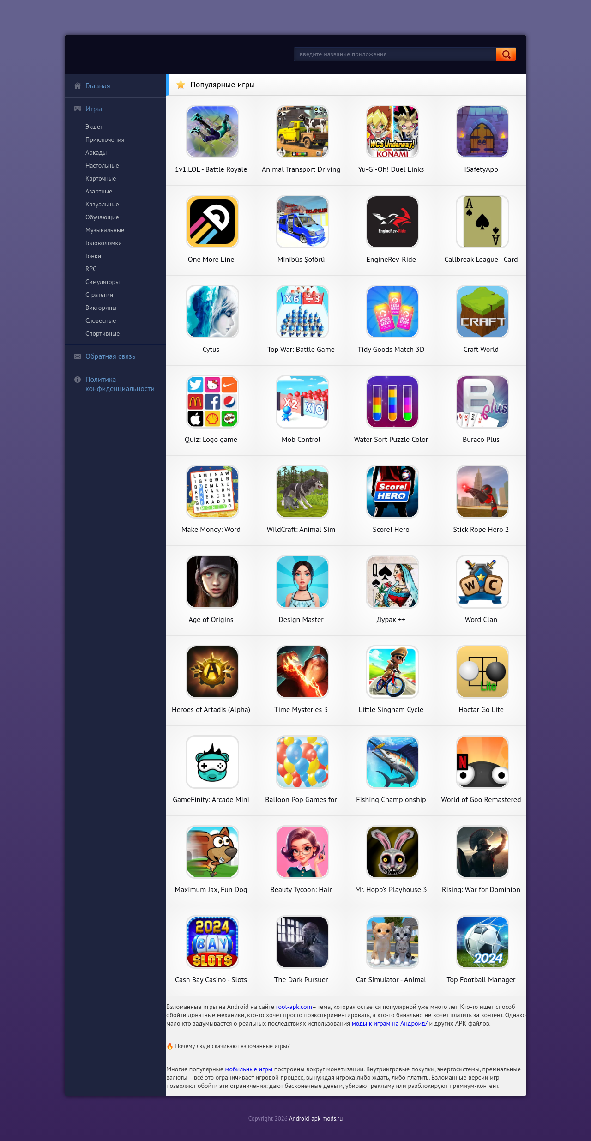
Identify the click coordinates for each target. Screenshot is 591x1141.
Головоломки (103, 243)
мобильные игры (249, 1069)
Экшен (94, 126)
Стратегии (99, 294)
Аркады (96, 152)
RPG (91, 269)
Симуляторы (102, 282)
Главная (91, 85)
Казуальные (102, 204)
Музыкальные (104, 230)
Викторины (100, 307)
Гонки (93, 256)
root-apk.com (294, 1006)
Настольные (102, 165)
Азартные (98, 191)
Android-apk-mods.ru (316, 1119)
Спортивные (102, 333)
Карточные (100, 178)
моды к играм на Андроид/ (390, 1023)
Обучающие (102, 217)
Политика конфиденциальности (114, 383)
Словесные (100, 320)
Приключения (105, 139)
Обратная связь (104, 356)
